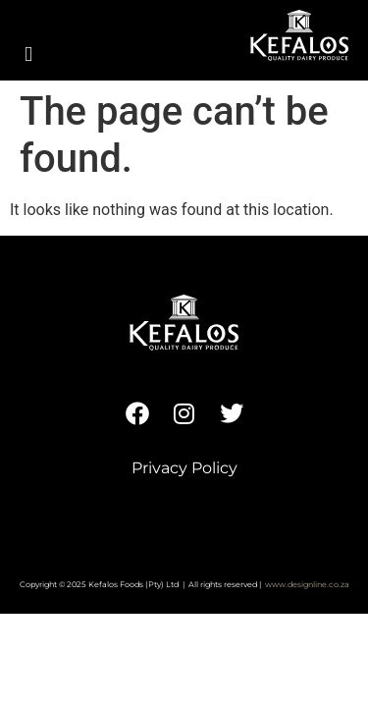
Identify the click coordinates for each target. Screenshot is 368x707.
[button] (28, 55)
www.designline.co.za (307, 584)
